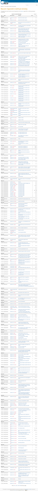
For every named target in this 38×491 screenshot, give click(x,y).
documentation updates (21, 184)
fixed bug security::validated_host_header (23, 405)
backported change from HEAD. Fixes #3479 (24, 251)
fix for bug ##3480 (20, 126)
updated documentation (21, 201)
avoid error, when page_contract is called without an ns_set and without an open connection (23, 476)
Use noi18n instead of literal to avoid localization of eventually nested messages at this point (24, 243)
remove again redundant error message (23, 157)
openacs (22, 11)
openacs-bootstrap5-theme (13, 108)
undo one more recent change (22, 438)
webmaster (26, 489)
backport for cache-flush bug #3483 (22, 41)
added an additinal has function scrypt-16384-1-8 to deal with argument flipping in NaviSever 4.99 (24, 236)
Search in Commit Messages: (16, 14)
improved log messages (21, 453)
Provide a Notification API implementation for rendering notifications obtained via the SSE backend (24, 390)
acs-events (11, 195)
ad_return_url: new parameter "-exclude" (23, 400)
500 (18, 485)
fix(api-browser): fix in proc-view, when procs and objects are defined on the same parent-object (24, 71)
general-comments (12, 89)
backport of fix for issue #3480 (22, 124)
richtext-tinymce (12, 266)
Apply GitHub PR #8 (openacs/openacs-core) (24, 198)
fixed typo (19, 413)
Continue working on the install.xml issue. (23, 434)
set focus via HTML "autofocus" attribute (23, 354)
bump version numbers (21, 347)
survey (11, 85)
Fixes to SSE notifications (21, 301)
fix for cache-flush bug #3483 (22, 42)
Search (35, 14)
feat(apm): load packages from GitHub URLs (24, 63)
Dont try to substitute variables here (23, 227)
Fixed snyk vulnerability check (22, 346)
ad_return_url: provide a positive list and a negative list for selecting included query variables (23, 397)
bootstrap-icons (12, 314)
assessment (12, 192)
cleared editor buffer (21, 337)
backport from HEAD (21, 155)
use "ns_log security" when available (23, 336)
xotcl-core (11, 362)
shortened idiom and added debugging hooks (24, 183)
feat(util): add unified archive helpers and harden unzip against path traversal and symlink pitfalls (24, 174)
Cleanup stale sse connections (22, 458)
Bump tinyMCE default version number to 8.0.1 (24, 267)
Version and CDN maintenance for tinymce (23, 306)
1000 (20, 485)
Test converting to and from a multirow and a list (24, 483)
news (11, 87)
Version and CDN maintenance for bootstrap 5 (24, 307)
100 (14, 485)
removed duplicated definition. (22, 232)
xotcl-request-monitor (13, 22)
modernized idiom (20, 176)
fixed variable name (20, 375)
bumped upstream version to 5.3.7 (22, 289)
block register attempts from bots (22, 132)
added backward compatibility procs (23, 146)
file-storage (11, 135)
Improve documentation (21, 387)
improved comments (21, 355)
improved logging (20, 196)
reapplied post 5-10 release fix (22, 404)
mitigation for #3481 (20, 117)
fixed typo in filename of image (22, 456)
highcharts (11, 292)
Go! (36, 5)
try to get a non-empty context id (22, 445)
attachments (12, 189)
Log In (36, 1)
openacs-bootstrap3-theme (13, 110)
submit (30, 489)
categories (11, 186)
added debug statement (21, 442)
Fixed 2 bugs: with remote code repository (23, 408)
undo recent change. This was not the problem (24, 440)
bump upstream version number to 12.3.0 (23, 292)
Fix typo (19, 138)
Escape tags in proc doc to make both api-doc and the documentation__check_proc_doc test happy (24, 50)
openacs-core (12, 25)
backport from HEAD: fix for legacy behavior (24, 56)
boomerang (11, 170)
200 (16, 485)
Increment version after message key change (24, 122)
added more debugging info (21, 436)
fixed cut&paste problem (21, 428)
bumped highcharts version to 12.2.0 (23, 333)
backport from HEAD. (21, 230)
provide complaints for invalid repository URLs (24, 303)
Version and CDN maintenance (22, 314)
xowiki (11, 41)
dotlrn (11, 416)
